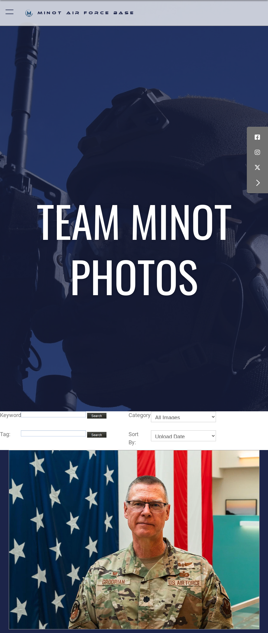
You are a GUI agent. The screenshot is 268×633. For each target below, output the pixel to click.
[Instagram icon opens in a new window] (257, 152)
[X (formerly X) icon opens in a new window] (257, 167)
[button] (10, 13)
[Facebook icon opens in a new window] (257, 137)
